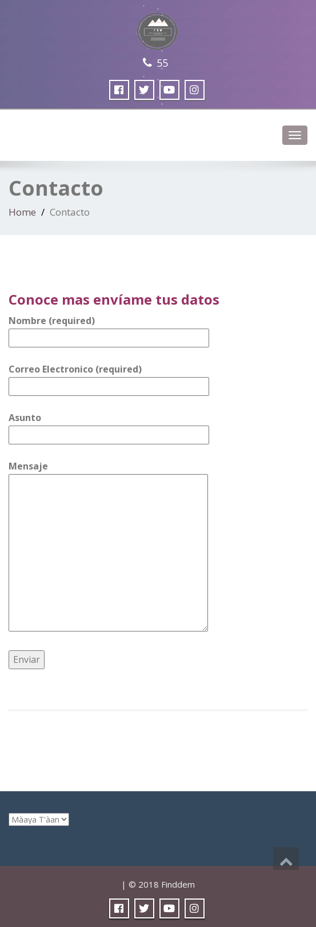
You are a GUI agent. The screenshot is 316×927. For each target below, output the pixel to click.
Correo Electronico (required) (109, 377)
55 (162, 63)
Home (22, 211)
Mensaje (108, 547)
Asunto (109, 426)
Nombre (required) (109, 329)
